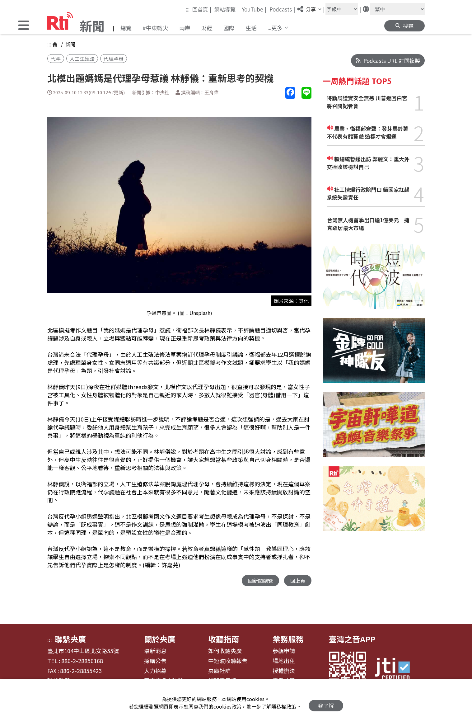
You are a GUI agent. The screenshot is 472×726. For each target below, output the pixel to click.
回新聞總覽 (258, 581)
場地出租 (284, 661)
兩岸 (184, 28)
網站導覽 (226, 9)
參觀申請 (284, 651)
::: (187, 9)
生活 (251, 28)
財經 (207, 28)
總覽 (126, 28)
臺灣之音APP (352, 639)
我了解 (326, 703)
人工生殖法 (82, 58)
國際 (229, 28)
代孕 (56, 58)
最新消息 (155, 651)
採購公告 (155, 661)
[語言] (397, 9)
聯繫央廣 (70, 639)
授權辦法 (284, 671)
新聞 (69, 44)
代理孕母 (114, 58)
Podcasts (282, 9)
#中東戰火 (155, 28)
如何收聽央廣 (225, 651)
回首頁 (202, 9)
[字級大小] (341, 9)
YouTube (254, 9)
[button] (23, 26)
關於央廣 (159, 639)
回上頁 (297, 581)
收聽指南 (223, 639)
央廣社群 (219, 671)
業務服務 (288, 639)
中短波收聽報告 (227, 661)
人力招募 (155, 671)
